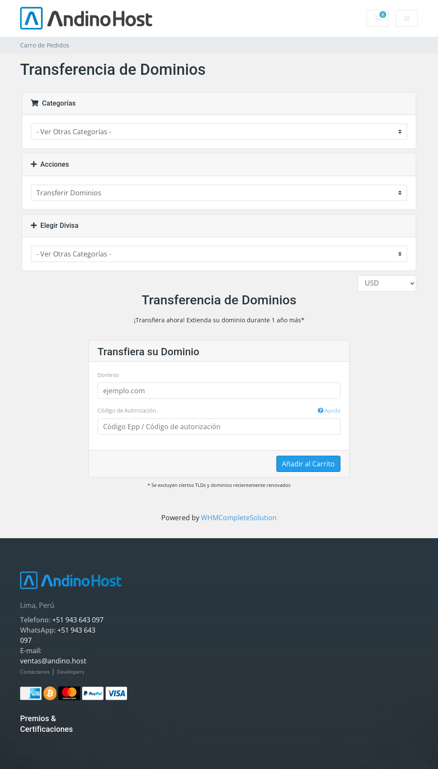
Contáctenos (35, 671)
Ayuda (329, 410)
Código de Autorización (219, 411)
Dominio (108, 375)
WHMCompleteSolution (239, 517)
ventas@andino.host (53, 661)
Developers (70, 671)
